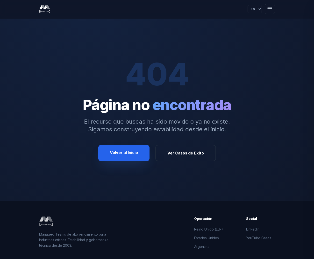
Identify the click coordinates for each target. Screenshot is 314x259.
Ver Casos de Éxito (185, 153)
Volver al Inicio (124, 152)
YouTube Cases (258, 238)
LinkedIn (252, 229)
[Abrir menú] (270, 9)
